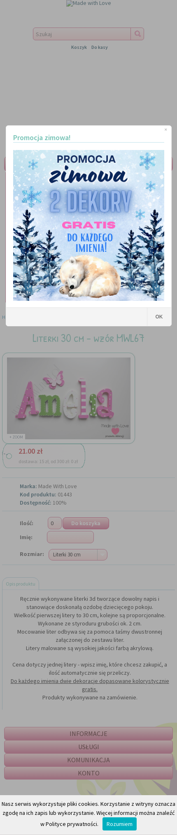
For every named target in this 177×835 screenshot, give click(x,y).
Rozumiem (120, 824)
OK (159, 317)
